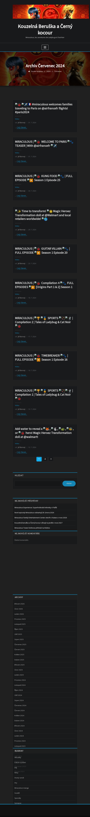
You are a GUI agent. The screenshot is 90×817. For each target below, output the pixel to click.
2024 (48, 71)
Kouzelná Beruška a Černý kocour (45, 29)
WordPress (43, 812)
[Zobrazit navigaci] (45, 46)
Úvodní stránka (37, 71)
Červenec (57, 71)
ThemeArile (71, 812)
